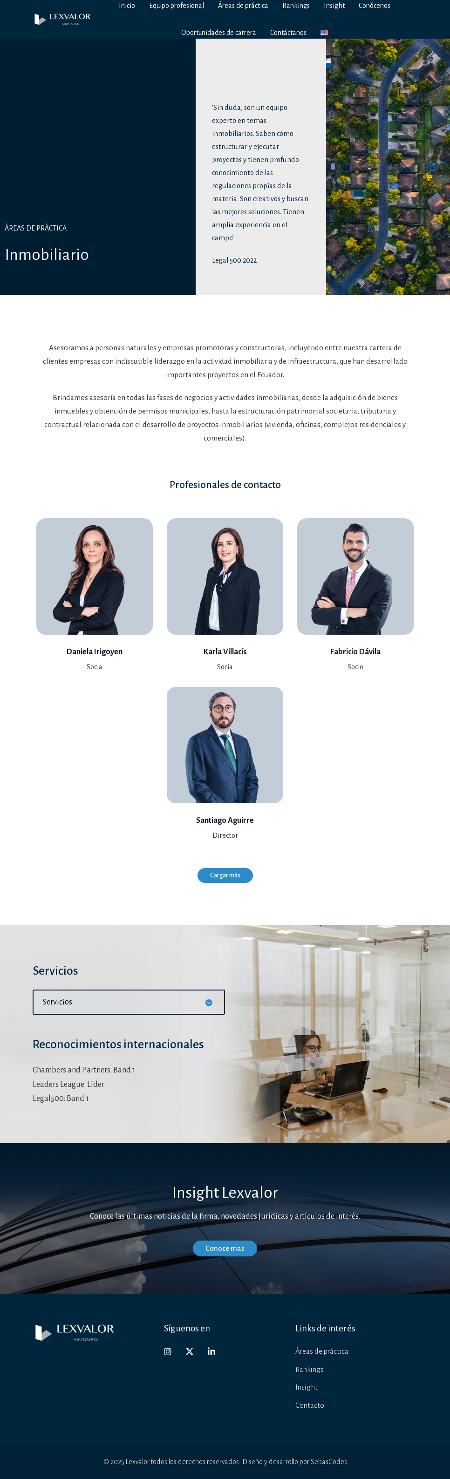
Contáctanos (288, 32)
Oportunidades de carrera (218, 32)
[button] (129, 1002)
